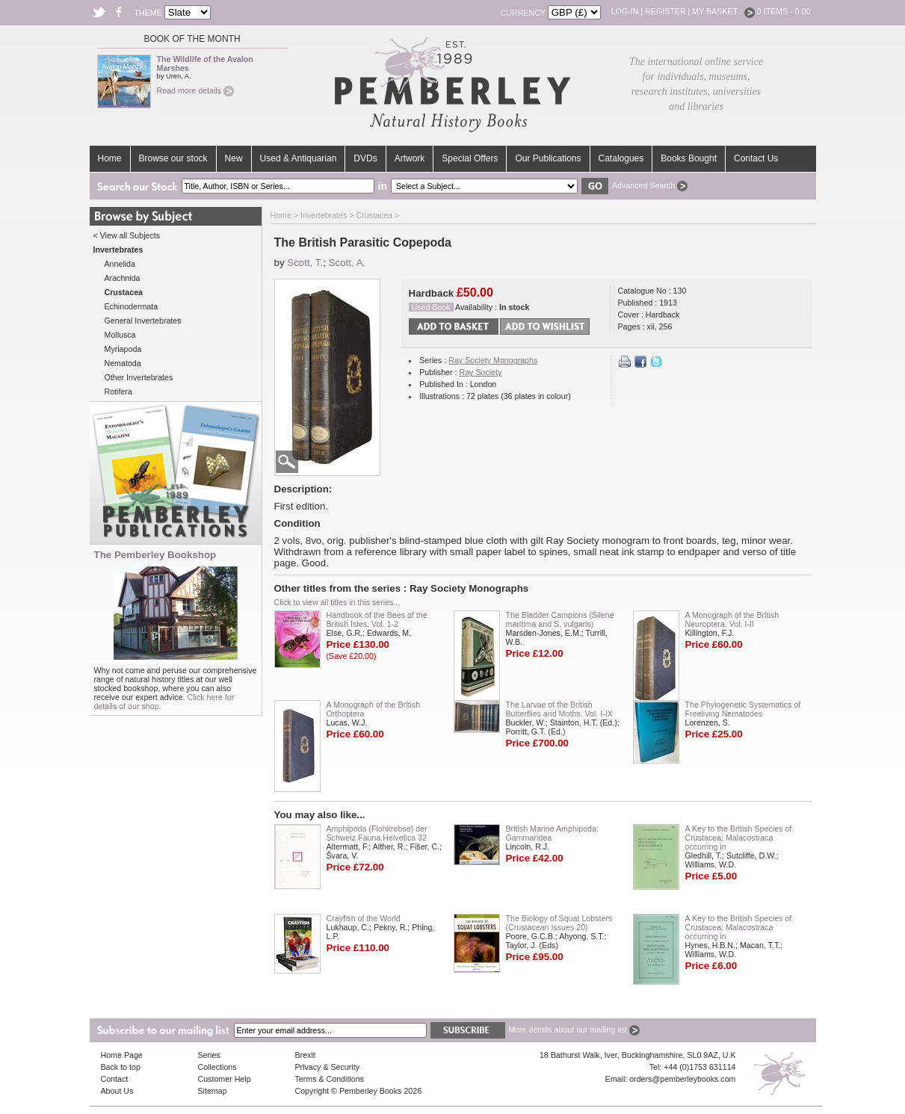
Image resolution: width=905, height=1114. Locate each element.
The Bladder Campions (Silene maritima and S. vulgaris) (560, 619)
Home (110, 158)
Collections (217, 1066)
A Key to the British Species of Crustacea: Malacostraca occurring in (738, 837)
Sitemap (212, 1090)
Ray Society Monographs (492, 360)
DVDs (365, 158)
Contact (115, 1078)
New (234, 158)
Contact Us (756, 158)
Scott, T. (305, 262)
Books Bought (689, 158)
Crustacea (374, 215)
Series (209, 1054)
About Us (117, 1090)
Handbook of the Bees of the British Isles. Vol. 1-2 (377, 619)
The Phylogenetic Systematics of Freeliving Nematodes (743, 709)
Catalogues (621, 158)
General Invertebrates (143, 320)
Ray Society (480, 372)
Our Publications (548, 158)
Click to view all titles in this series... (337, 602)
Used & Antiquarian (298, 158)
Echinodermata (131, 306)
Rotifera (118, 391)
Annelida (120, 263)
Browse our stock (173, 158)
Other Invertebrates (139, 377)
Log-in (625, 11)
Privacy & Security (327, 1066)
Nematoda (123, 363)
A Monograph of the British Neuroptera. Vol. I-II (732, 619)
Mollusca (120, 334)
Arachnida (122, 277)
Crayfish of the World (364, 918)
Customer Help (224, 1078)
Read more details (195, 90)
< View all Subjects (127, 235)
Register (665, 11)
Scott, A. (347, 262)
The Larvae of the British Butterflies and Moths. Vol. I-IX (559, 709)
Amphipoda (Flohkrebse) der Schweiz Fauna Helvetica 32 (377, 833)
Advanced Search (650, 185)
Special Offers (470, 158)
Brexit (305, 1054)
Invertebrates (323, 215)
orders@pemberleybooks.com (682, 1078)
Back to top (120, 1066)
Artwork (410, 158)
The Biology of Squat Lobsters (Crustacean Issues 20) (559, 923)
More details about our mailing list (574, 1029)
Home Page (122, 1054)
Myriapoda (123, 348)
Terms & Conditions (329, 1078)
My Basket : (723, 11)
